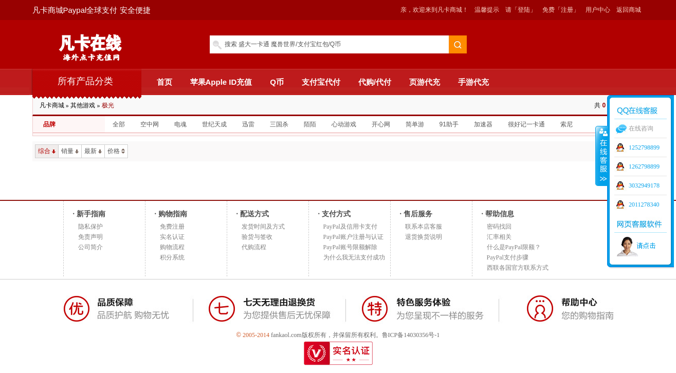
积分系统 (172, 257)
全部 (119, 124)
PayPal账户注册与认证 (353, 236)
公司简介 (90, 247)
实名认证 (172, 236)
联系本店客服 (423, 226)
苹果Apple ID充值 (221, 82)
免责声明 (90, 236)
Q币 (277, 82)
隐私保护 (90, 226)
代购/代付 (374, 82)
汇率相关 (499, 236)
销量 (70, 151)
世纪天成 (214, 124)
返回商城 (628, 9)
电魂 (180, 124)
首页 (164, 82)
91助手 (449, 124)
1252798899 (644, 147)
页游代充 (424, 82)
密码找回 (499, 226)
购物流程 (172, 247)
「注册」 (567, 9)
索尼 (566, 124)
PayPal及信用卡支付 (350, 226)
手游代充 (473, 82)
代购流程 (254, 247)
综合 (47, 151)
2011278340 (644, 204)
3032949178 (644, 185)
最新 (93, 151)
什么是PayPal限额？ (514, 247)
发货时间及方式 (263, 226)
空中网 (149, 124)
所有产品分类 (85, 81)
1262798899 (644, 166)
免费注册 (172, 226)
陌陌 (310, 124)
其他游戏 (82, 105)
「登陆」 (523, 9)
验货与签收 (257, 236)
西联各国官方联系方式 (518, 267)
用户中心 (598, 9)
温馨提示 (486, 9)
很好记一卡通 (526, 124)
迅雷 (248, 124)
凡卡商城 (52, 105)
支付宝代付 (321, 82)
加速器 (483, 124)
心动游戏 (344, 124)
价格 (116, 151)
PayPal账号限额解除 (350, 247)
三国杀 (279, 124)
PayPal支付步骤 (507, 257)
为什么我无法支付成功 (354, 257)
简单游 (415, 124)
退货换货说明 (423, 236)
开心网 (381, 124)
